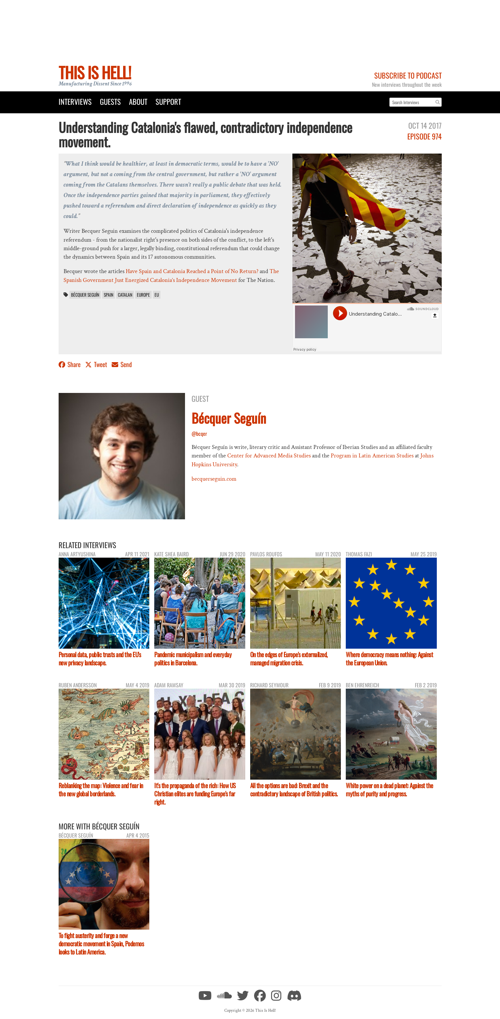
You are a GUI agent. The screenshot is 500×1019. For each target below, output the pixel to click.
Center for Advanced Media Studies (269, 455)
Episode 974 (424, 136)
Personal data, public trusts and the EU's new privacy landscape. (100, 658)
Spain (108, 294)
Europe (143, 294)
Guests (110, 101)
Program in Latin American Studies (372, 455)
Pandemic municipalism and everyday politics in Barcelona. (192, 658)
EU (157, 294)
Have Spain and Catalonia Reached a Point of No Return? (192, 271)
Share (70, 364)
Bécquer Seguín (85, 294)
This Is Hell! (95, 72)
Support (168, 101)
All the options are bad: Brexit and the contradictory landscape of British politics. (294, 789)
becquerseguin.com (214, 479)
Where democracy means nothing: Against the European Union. (389, 658)
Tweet (96, 364)
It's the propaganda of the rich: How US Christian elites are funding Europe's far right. (195, 793)
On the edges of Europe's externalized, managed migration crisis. (289, 658)
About (138, 101)
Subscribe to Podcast (408, 75)
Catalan (125, 294)
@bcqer (199, 433)
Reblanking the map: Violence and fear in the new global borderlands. (101, 789)
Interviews (75, 101)
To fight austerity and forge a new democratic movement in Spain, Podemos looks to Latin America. (101, 943)
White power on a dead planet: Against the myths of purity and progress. (389, 789)
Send (122, 364)
